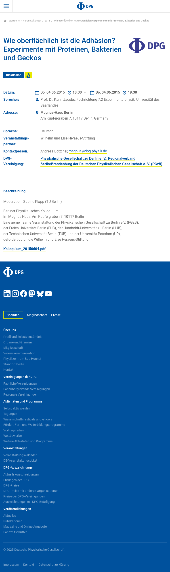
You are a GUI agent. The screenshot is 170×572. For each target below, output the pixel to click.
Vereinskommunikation (19, 353)
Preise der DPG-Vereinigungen (24, 496)
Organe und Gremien (17, 342)
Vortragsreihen (13, 430)
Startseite (12, 20)
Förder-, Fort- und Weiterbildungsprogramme (34, 424)
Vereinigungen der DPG (20, 377)
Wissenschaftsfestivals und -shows (27, 419)
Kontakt (9, 369)
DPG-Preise (11, 485)
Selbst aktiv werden (16, 408)
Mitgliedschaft (37, 315)
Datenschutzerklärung (53, 565)
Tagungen (10, 414)
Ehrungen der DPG (16, 480)
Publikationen (12, 521)
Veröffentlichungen (17, 509)
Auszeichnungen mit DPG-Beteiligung (29, 501)
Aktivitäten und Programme (22, 401)
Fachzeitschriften (15, 532)
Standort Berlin (13, 364)
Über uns (9, 330)
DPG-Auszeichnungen (18, 467)
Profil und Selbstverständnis (22, 336)
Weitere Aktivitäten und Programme (27, 441)
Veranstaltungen (32, 20)
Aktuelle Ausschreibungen (21, 474)
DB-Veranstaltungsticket (20, 460)
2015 (47, 20)
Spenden (13, 315)
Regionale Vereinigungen (20, 394)
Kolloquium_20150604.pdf (24, 249)
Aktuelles (9, 515)
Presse (56, 315)
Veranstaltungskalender (20, 455)
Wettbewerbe (12, 435)
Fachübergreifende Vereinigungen (26, 389)
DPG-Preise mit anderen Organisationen (30, 491)
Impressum (11, 565)
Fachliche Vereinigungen (20, 383)
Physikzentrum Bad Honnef (22, 358)
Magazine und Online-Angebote (25, 526)
